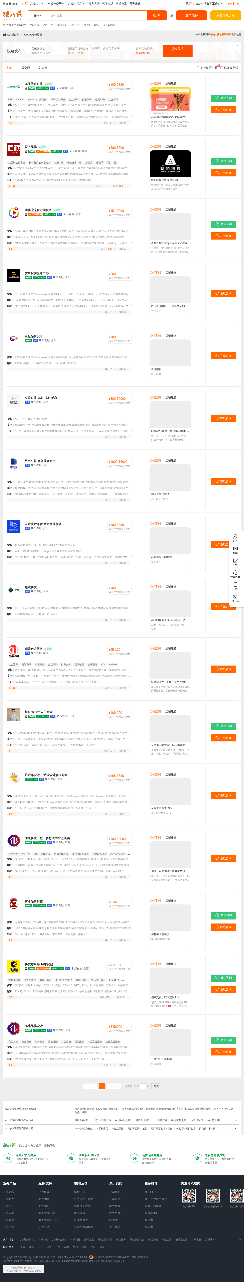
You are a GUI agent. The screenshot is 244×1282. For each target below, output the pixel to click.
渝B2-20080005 (79, 1257)
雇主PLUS (151, 1191)
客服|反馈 (80, 1213)
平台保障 (44, 1191)
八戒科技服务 (59, 1239)
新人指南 (44, 1198)
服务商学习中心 (48, 1220)
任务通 (149, 1227)
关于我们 (115, 1183)
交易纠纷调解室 (83, 1227)
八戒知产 (8, 1198)
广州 (57, 1246)
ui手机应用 (102, 1128)
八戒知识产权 (27, 1239)
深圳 (40, 1246)
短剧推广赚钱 (91, 24)
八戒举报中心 (82, 1220)
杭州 (75, 1246)
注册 (237, 3)
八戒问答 (75, 1239)
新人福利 (44, 1205)
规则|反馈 (80, 1183)
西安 (101, 1246)
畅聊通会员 (182, 1239)
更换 (81, 52)
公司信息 (114, 1191)
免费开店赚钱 (225, 15)
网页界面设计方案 (137, 1128)
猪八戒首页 (13, 34)
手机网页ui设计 (179, 1120)
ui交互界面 (118, 1128)
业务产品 (9, 1183)
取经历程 (114, 1205)
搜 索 (156, 15)
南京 (93, 1246)
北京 (31, 1246)
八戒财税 (8, 1191)
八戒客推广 (152, 1213)
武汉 (84, 1246)
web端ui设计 (213, 1120)
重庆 (22, 1246)
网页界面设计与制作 (161, 1128)
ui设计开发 (161, 1120)
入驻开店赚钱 (153, 1205)
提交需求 (177, 48)
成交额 (25, 67)
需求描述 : (37, 48)
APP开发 (48, 24)
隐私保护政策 (82, 1205)
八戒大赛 (196, 1239)
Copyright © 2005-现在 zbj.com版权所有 (24, 1257)
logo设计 (21, 24)
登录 (230, 3)
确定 (156, 1086)
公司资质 (114, 1198)
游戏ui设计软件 (103, 1120)
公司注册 (75, 24)
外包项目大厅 (105, 1239)
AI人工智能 (108, 24)
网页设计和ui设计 (208, 1128)
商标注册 (62, 24)
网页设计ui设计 (144, 1120)
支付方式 (44, 1227)
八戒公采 (8, 1220)
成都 (66, 1246)
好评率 (43, 67)
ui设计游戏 (197, 1120)
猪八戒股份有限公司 (138, 1257)
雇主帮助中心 (46, 1213)
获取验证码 (143, 52)
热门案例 (153, 1239)
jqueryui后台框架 (84, 1128)
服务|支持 (45, 1183)
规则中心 (79, 1191)
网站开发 (34, 24)
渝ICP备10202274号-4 (59, 1257)
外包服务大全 (137, 1239)
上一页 (89, 1086)
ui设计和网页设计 (185, 1128)
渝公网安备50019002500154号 (107, 1257)
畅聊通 (149, 1220)
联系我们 (114, 1220)
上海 (49, 1246)
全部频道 (89, 1239)
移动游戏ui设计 (83, 1120)
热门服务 (121, 1239)
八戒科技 (8, 1205)
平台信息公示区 (83, 1198)
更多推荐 (151, 1183)
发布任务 (191, 15)
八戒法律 (8, 1227)
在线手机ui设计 (123, 1120)
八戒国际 (8, 1213)
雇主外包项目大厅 (156, 1198)
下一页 (114, 1086)
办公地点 (114, 1227)
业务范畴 (114, 1213)
